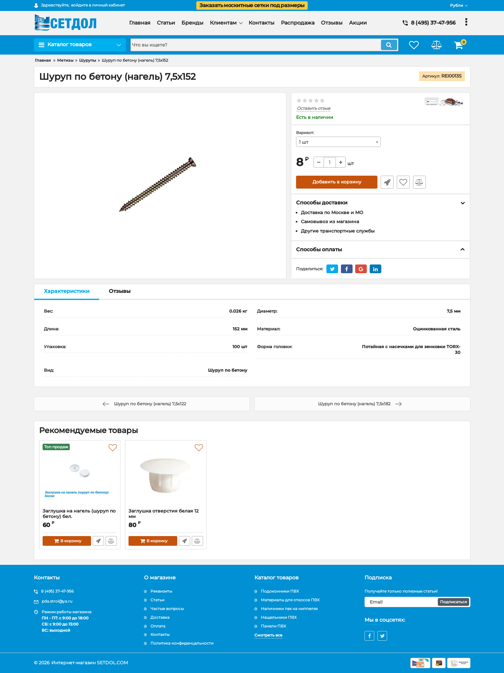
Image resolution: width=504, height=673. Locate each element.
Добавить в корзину (337, 182)
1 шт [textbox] (303, 142)
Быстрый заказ (387, 182)
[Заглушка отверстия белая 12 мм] (166, 476)
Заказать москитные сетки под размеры (252, 5)
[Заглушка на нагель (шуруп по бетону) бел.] (80, 476)
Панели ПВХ (273, 626)
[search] (264, 44)
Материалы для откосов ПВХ (290, 599)
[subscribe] (417, 602)
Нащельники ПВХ (279, 617)
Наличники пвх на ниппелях (289, 608)
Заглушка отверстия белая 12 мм (164, 513)
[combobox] (338, 142)
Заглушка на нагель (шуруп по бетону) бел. (80, 516)
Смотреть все (268, 635)
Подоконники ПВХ (280, 591)
